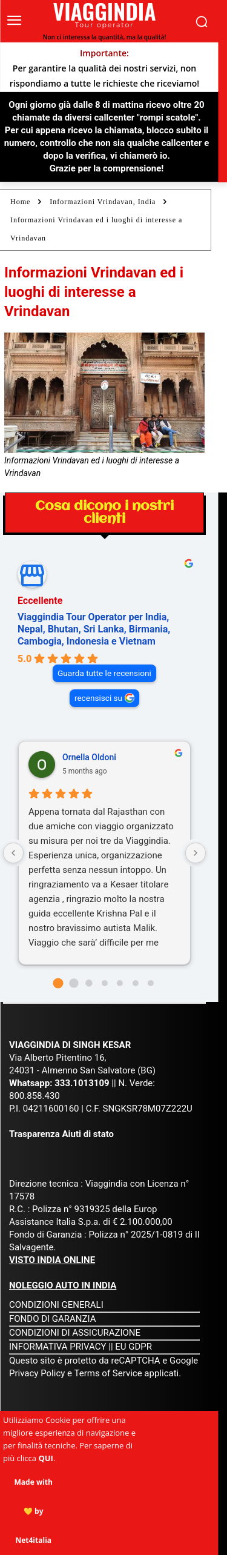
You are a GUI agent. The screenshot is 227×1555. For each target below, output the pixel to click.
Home (20, 201)
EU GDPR (133, 1346)
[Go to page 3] (105, 983)
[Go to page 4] (120, 983)
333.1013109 (81, 1083)
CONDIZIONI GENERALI (56, 1304)
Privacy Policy (38, 1373)
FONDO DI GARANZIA (52, 1318)
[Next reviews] (195, 853)
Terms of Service (108, 1373)
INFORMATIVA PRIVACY (58, 1346)
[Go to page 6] (151, 983)
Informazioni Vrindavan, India (103, 201)
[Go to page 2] (88, 983)
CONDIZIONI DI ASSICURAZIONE (74, 1332)
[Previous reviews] (13, 853)
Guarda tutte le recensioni (104, 673)
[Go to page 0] (58, 983)
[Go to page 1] (73, 982)
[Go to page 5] (136, 983)
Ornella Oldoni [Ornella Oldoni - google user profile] (89, 757)
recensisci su (98, 698)
